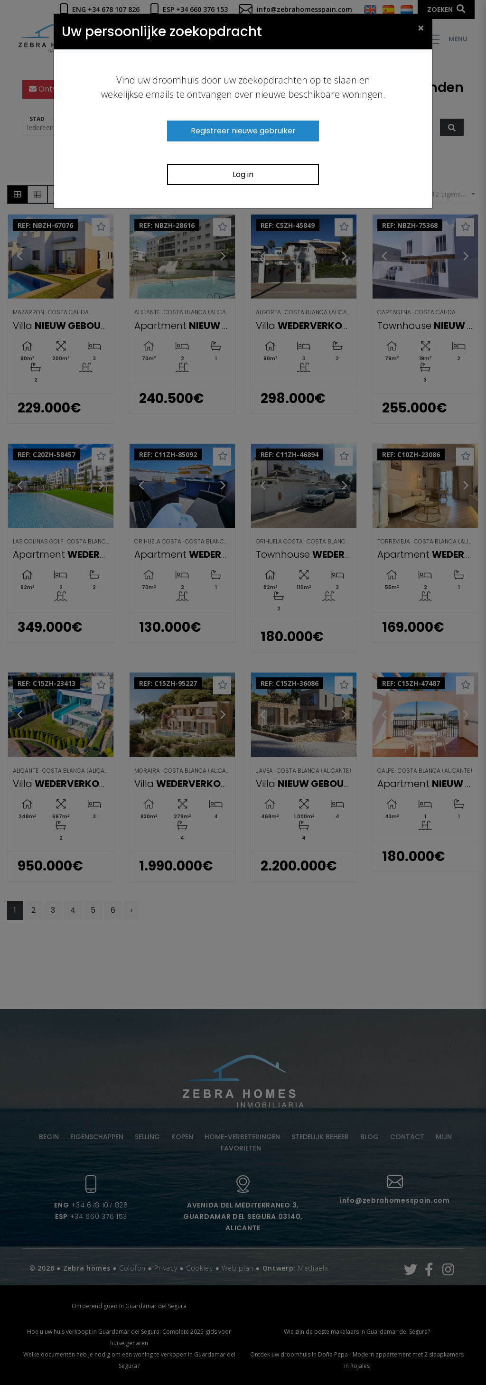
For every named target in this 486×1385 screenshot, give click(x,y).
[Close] (421, 27)
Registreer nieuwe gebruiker (243, 130)
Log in (243, 174)
